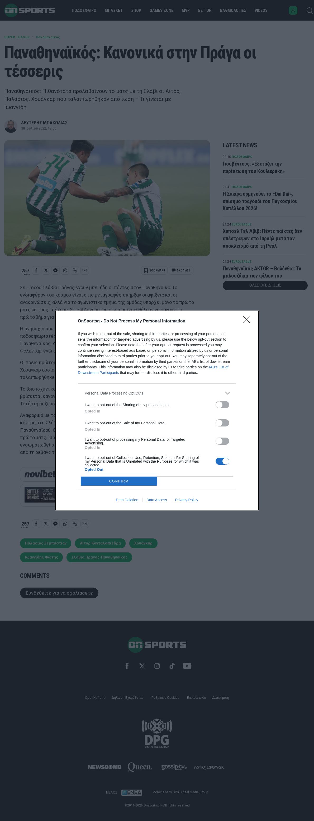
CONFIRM (119, 481)
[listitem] (157, 393)
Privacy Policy (186, 500)
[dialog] (157, 410)
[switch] (222, 404)
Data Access (156, 500)
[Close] (248, 321)
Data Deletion (127, 500)
